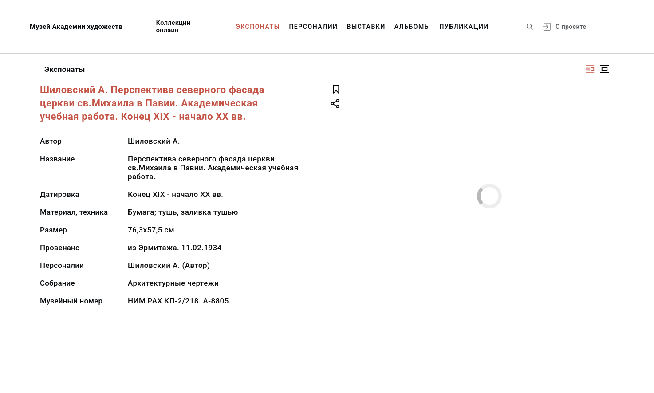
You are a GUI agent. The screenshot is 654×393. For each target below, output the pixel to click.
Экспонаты (258, 26)
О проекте (571, 26)
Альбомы (412, 26)
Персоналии (313, 26)
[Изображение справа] (590, 69)
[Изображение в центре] (604, 69)
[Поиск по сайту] (530, 26)
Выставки (366, 26)
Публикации (464, 26)
